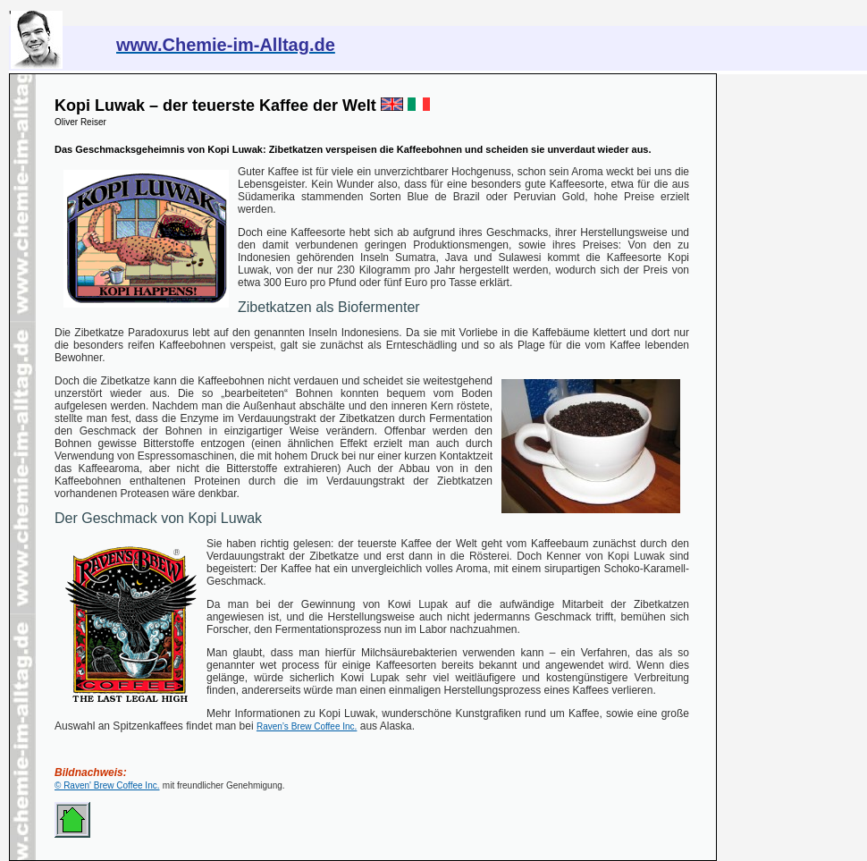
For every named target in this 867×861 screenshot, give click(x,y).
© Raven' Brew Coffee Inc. (107, 785)
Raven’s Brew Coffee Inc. (307, 726)
